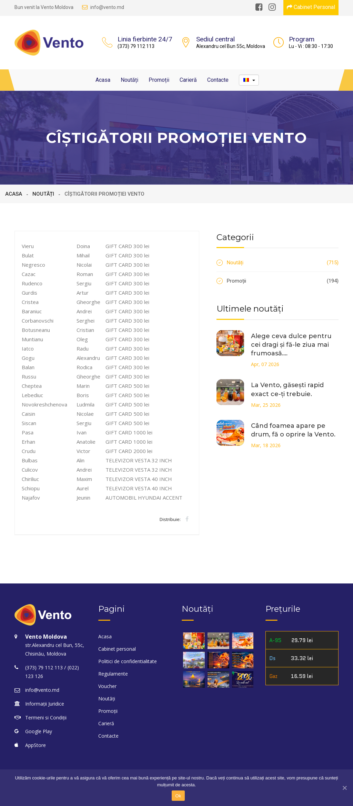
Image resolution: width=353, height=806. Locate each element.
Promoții (159, 80)
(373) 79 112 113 (136, 46)
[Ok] (344, 787)
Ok (178, 795)
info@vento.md (103, 7)
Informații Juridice (44, 703)
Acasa (102, 80)
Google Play (38, 731)
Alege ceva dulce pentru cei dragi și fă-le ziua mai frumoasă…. (291, 344)
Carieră (188, 80)
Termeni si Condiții (46, 717)
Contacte (218, 80)
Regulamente (113, 673)
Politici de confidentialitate (127, 661)
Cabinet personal (117, 649)
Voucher (107, 686)
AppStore (35, 745)
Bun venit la (43, 7)
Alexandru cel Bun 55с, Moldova (230, 46)
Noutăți (129, 80)
